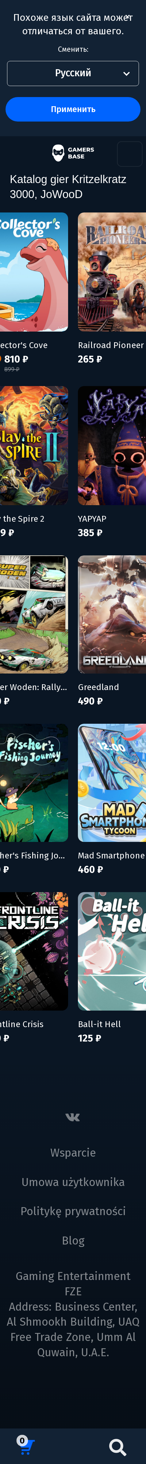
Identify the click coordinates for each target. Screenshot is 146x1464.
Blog (73, 1241)
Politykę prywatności (73, 1211)
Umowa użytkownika (73, 1182)
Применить (73, 109)
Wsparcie (73, 1153)
